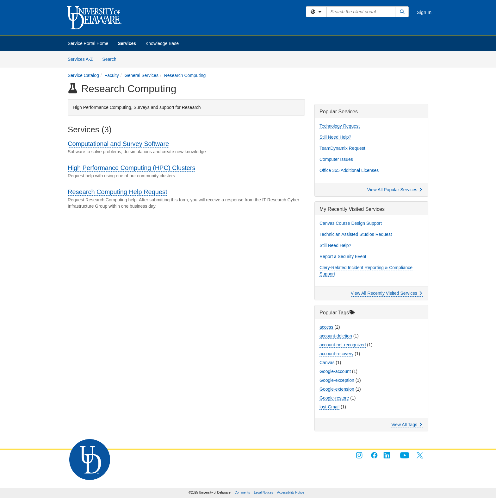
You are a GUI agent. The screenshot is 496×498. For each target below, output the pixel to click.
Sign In (424, 12)
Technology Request (339, 126)
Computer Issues (336, 159)
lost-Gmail (329, 406)
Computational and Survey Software (118, 143)
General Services (141, 75)
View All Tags (406, 424)
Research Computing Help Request (117, 191)
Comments (242, 492)
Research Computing (185, 75)
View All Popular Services (394, 189)
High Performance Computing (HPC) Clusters (131, 167)
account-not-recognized (342, 344)
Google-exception (336, 380)
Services (127, 43)
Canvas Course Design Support (350, 223)
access (326, 327)
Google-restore (334, 397)
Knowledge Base (162, 43)
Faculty (112, 75)
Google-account (335, 371)
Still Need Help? (335, 137)
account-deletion (335, 335)
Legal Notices (263, 492)
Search (111, 59)
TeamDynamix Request (342, 148)
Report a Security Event (342, 256)
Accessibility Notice (290, 492)
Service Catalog (83, 75)
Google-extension (336, 389)
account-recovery (336, 353)
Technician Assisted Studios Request (355, 234)
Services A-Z (80, 59)
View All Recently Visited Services (386, 293)
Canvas (326, 362)
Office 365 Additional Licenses (349, 170)
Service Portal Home (88, 43)
